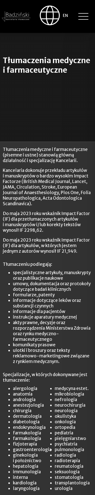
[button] (83, 16)
